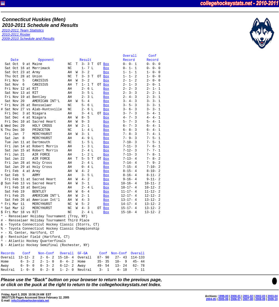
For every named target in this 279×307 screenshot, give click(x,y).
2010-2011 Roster (16, 34)
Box (106, 64)
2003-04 (273, 296)
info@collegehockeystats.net (30, 300)
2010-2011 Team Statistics (23, 30)
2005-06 (223, 299)
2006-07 (236, 299)
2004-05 (211, 299)
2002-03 (260, 296)
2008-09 (260, 299)
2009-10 (273, 299)
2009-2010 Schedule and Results (28, 38)
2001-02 (248, 296)
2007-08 (248, 299)
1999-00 (223, 296)
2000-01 (236, 296)
